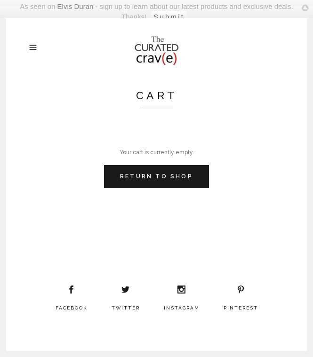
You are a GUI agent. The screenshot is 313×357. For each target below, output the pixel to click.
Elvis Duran (75, 6)
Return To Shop (156, 176)
